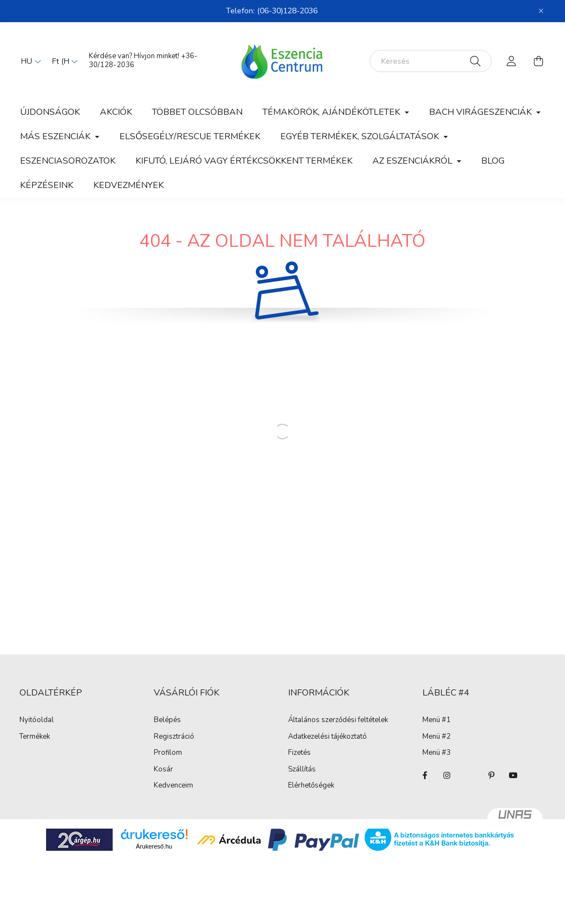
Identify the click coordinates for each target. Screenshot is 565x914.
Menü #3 (436, 753)
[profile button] (512, 61)
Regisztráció (174, 737)
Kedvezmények (128, 185)
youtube (513, 775)
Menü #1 (436, 720)
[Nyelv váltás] (28, 61)
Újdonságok (50, 112)
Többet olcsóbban (197, 112)
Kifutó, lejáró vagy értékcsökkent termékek (243, 161)
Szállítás (302, 769)
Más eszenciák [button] (56, 136)
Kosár (163, 769)
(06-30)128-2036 (287, 11)
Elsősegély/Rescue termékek (189, 136)
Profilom (168, 753)
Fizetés (299, 753)
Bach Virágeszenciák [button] (481, 112)
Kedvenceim (173, 785)
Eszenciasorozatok (67, 161)
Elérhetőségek (311, 785)
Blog (493, 161)
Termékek (34, 737)
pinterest (491, 775)
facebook (424, 775)
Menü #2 (436, 737)
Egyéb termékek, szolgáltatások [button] (360, 136)
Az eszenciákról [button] (413, 161)
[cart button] (538, 61)
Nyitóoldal (36, 720)
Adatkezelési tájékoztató (327, 737)
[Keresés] (431, 61)
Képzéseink (46, 185)
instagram (447, 775)
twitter (469, 775)
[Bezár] (541, 11)
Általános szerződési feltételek (338, 720)
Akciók (116, 112)
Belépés (167, 720)
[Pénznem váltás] (62, 61)
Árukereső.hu (154, 846)
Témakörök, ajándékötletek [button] (332, 112)
